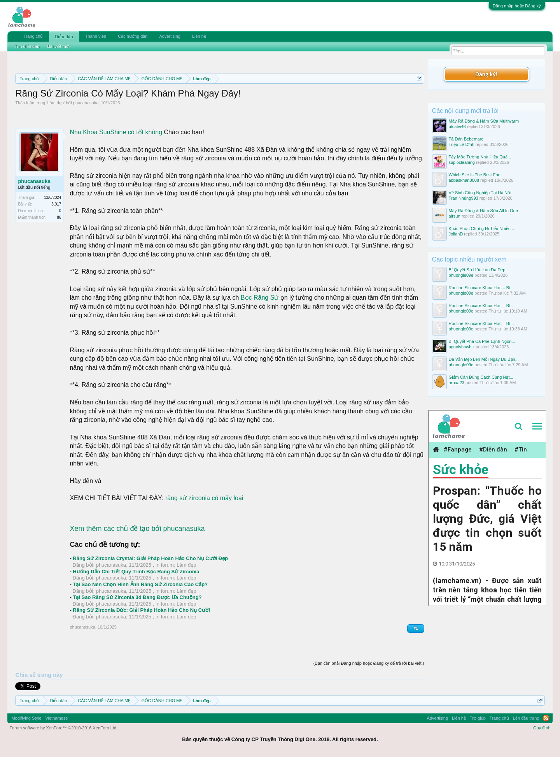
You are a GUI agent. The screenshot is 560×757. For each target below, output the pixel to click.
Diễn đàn (64, 36)
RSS (546, 718)
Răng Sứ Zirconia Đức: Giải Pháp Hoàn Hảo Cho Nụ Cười (141, 610)
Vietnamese (56, 718)
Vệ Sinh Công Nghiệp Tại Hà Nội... (482, 192)
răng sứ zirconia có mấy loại (204, 498)
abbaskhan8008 (464, 180)
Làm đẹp (55, 102)
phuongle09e (461, 275)
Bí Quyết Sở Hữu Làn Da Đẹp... (479, 269)
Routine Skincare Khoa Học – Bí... (481, 287)
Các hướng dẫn (132, 36)
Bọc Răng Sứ (259, 297)
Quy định (542, 727)
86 (59, 217)
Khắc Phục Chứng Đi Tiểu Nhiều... (481, 228)
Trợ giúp (478, 718)
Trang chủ (33, 36)
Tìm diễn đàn (26, 46)
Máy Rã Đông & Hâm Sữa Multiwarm (484, 121)
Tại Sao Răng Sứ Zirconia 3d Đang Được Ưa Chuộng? (137, 597)
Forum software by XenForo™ (63, 727)
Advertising (169, 36)
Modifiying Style (26, 718)
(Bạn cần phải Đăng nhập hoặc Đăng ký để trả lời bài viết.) (368, 663)
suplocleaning (462, 162)
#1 (415, 628)
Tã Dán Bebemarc (466, 139)
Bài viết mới (58, 46)
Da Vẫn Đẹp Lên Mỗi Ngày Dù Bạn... (484, 359)
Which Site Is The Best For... (476, 174)
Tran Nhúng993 (463, 198)
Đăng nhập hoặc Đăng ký (517, 6)
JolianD (456, 234)
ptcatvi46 (457, 126)
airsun (454, 216)
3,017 (56, 204)
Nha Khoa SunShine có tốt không (116, 132)
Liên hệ (199, 36)
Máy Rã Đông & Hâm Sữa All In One (483, 210)
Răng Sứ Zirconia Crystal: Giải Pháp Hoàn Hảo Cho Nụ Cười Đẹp (150, 558)
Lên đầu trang (526, 718)
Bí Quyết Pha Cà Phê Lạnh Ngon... (482, 341)
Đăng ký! (486, 74)
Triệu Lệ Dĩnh (461, 144)
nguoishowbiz (462, 346)
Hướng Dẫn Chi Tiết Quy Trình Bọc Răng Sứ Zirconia (136, 571)
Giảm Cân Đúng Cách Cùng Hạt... (481, 377)
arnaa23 (456, 382)
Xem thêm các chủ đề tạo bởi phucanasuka (137, 528)
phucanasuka (85, 102)
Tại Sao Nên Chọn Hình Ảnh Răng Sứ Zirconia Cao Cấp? (140, 584)
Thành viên (95, 36)
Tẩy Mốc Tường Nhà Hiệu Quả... (480, 157)
